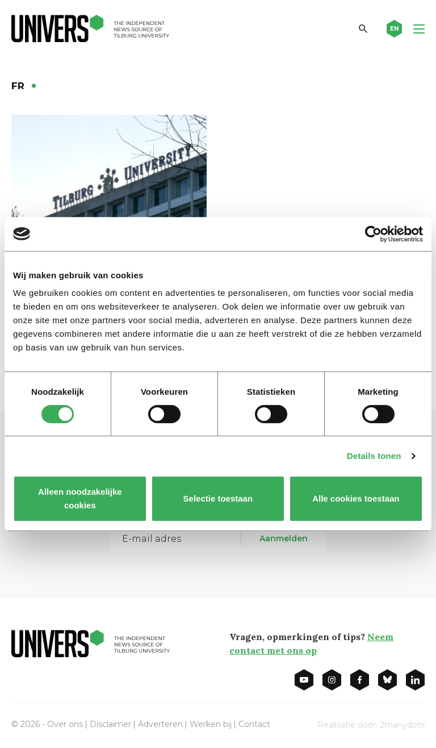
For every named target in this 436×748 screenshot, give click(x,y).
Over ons (65, 724)
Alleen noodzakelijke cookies (80, 498)
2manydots (402, 725)
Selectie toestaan (218, 498)
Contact (254, 724)
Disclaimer (110, 724)
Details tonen (374, 456)
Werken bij (211, 724)
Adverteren (160, 724)
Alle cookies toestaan (355, 498)
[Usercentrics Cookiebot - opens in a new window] (373, 234)
